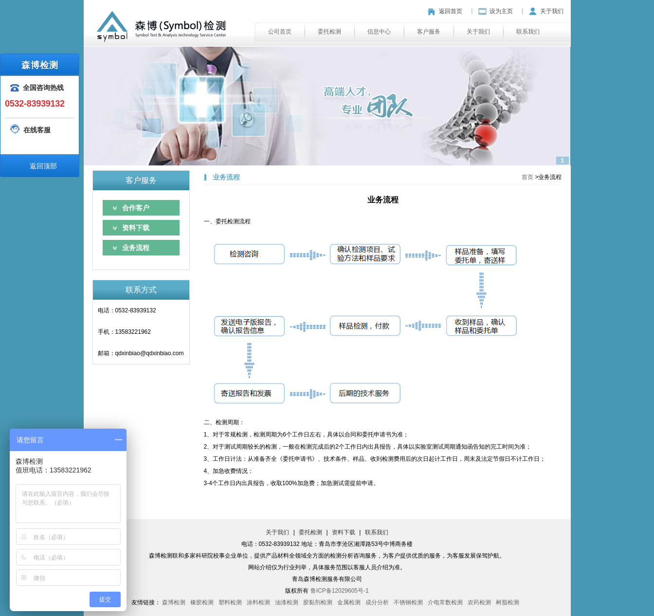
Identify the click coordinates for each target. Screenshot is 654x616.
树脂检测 (507, 602)
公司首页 (279, 31)
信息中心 (379, 31)
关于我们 (551, 11)
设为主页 (501, 11)
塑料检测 (230, 602)
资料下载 (135, 228)
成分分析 (377, 602)
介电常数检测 (445, 602)
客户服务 (428, 31)
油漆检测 (286, 602)
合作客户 (135, 208)
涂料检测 (258, 602)
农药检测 (479, 602)
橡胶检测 (202, 602)
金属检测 (349, 602)
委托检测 (329, 31)
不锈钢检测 (408, 602)
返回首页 (450, 11)
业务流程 (135, 248)
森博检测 (173, 602)
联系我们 (528, 31)
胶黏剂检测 (317, 602)
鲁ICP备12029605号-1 (339, 590)
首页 (527, 177)
